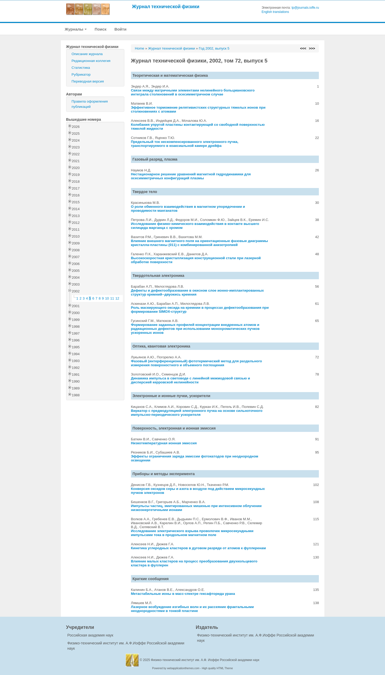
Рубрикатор (81, 74)
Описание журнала (87, 54)
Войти (120, 29)
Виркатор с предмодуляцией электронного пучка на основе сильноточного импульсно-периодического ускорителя (196, 413)
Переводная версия (88, 81)
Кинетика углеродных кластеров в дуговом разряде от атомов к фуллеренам (198, 548)
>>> (312, 48)
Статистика (81, 68)
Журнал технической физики (165, 6)
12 (117, 298)
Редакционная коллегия (91, 61)
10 (107, 298)
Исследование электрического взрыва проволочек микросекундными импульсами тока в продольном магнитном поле (192, 533)
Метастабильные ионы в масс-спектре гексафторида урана (183, 594)
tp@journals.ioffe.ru (305, 7)
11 (112, 298)
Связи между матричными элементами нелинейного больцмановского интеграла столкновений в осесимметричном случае (193, 92)
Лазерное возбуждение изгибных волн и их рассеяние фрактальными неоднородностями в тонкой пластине (192, 609)
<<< (303, 48)
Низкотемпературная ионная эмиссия (164, 443)
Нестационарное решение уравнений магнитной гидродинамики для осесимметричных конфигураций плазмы (191, 176)
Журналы (76, 29)
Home (139, 48)
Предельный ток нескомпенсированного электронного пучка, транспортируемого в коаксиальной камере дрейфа (184, 144)
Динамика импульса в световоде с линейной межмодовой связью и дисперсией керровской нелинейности (190, 380)
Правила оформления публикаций (90, 104)
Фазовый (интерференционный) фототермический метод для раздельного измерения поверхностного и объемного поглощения (196, 363)
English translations (275, 12)
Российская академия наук (90, 635)
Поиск (100, 29)
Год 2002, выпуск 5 (214, 48)
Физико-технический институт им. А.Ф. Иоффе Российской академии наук (205, 660)
